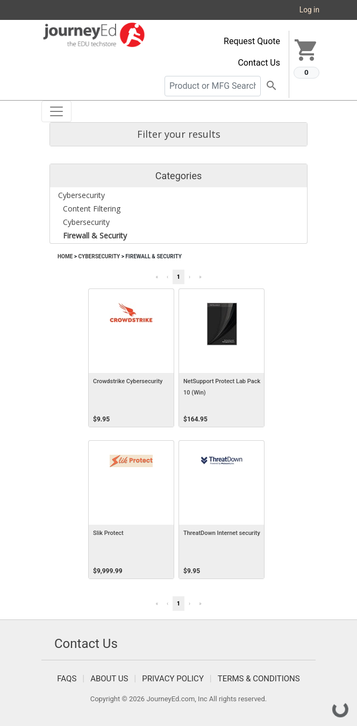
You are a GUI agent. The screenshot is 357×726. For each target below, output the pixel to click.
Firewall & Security (153, 256)
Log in (309, 9)
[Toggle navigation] (56, 111)
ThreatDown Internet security (221, 533)
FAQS (66, 678)
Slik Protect (108, 533)
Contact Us (259, 63)
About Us (109, 678)
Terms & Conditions (259, 678)
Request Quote (252, 41)
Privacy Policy (173, 678)
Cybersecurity (99, 256)
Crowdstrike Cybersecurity (128, 381)
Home (65, 256)
